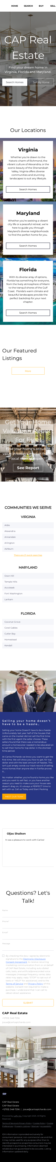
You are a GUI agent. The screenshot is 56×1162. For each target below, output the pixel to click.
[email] (28, 936)
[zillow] (9, 1156)
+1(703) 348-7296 (11, 1109)
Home (14, 6)
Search (28, 6)
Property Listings (22, 1126)
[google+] (15, 1156)
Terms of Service (14, 983)
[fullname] (28, 914)
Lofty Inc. (18, 1116)
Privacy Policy (35, 983)
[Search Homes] (14, 82)
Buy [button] (41, 6)
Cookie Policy (39, 1123)
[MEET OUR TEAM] (14, 797)
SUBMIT (28, 1002)
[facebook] (3, 1156)
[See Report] (28, 467)
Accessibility (45, 1126)
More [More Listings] (28, 371)
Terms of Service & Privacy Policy (17, 1123)
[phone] (28, 925)
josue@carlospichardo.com (37, 1109)
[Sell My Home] (41, 82)
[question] (28, 948)
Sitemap (35, 1126)
